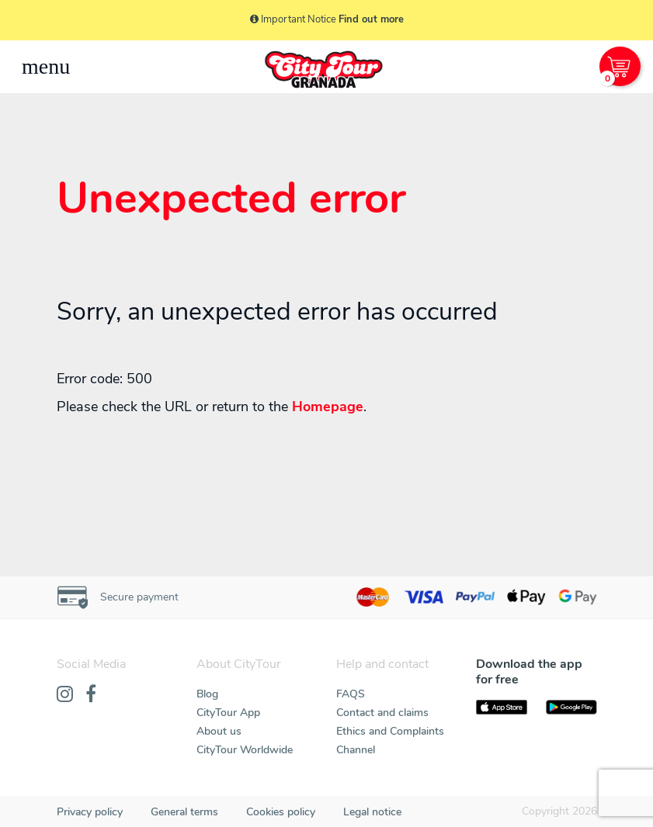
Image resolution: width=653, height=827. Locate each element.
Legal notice (372, 812)
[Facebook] (90, 695)
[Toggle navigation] (45, 67)
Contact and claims (382, 712)
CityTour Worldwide (244, 749)
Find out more (371, 19)
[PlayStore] (571, 707)
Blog (207, 694)
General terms (184, 812)
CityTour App (228, 712)
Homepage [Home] (327, 406)
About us (218, 731)
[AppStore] (501, 707)
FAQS (350, 694)
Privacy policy (90, 812)
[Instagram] (65, 695)
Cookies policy (280, 812)
